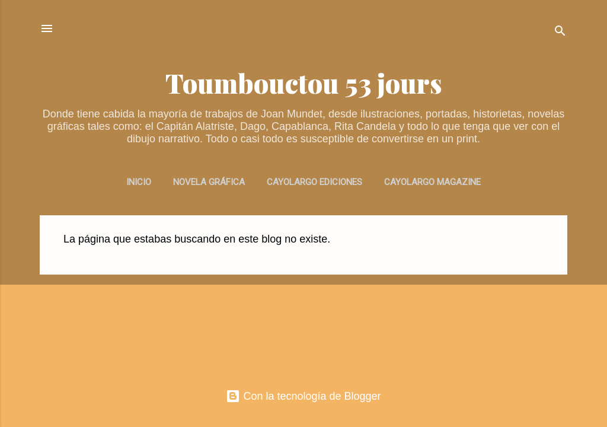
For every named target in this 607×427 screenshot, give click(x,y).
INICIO (138, 182)
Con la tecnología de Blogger (303, 396)
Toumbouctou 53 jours (303, 82)
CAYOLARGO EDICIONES (314, 182)
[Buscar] (560, 32)
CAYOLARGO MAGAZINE (432, 182)
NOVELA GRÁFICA (209, 182)
